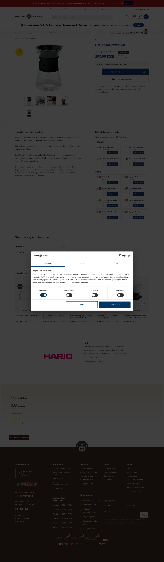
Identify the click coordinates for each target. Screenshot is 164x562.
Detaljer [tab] (82, 263)
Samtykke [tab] (48, 263)
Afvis (81, 305)
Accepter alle (114, 305)
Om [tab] (116, 263)
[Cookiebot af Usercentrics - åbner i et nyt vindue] (121, 255)
